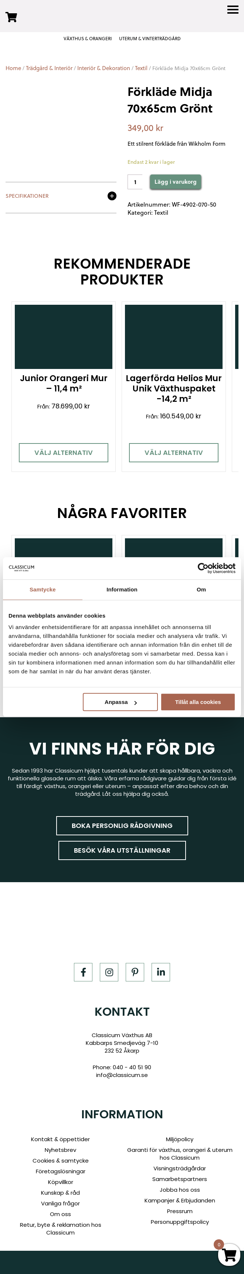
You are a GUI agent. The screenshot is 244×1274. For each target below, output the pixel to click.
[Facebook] (83, 971)
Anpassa (121, 702)
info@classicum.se (122, 1074)
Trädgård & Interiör (49, 68)
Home (13, 68)
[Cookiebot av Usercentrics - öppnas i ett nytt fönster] (203, 568)
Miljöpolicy (179, 1138)
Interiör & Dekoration (103, 68)
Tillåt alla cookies (198, 702)
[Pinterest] (135, 971)
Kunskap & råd (60, 1191)
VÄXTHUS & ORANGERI (88, 39)
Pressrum (180, 1210)
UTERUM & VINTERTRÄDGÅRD (150, 39)
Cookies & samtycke (61, 1159)
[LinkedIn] (161, 971)
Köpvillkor (60, 1181)
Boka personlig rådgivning (122, 824)
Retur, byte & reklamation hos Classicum (60, 1227)
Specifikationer (27, 196)
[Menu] (232, 10)
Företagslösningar (60, 1170)
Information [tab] (122, 589)
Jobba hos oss (180, 1188)
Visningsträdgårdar (179, 1167)
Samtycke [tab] (43, 589)
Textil (141, 68)
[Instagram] (109, 971)
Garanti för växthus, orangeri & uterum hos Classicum (180, 1152)
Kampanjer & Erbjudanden (180, 1199)
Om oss (60, 1213)
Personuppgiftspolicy (180, 1221)
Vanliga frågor (60, 1202)
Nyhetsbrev (60, 1149)
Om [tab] (201, 589)
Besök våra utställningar (122, 849)
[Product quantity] (135, 182)
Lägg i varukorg (176, 181)
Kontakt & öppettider (60, 1138)
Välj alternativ (63, 452)
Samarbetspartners (179, 1178)
